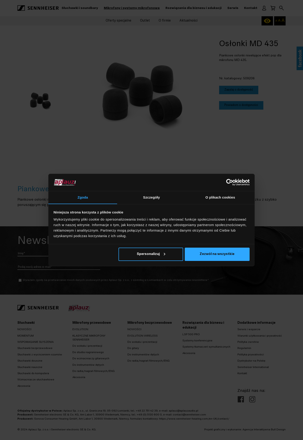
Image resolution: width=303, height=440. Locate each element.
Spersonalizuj (151, 254)
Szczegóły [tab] (151, 197)
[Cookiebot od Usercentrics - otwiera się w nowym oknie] (229, 182)
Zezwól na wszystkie (217, 254)
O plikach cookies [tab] (220, 197)
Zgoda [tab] (82, 197)
